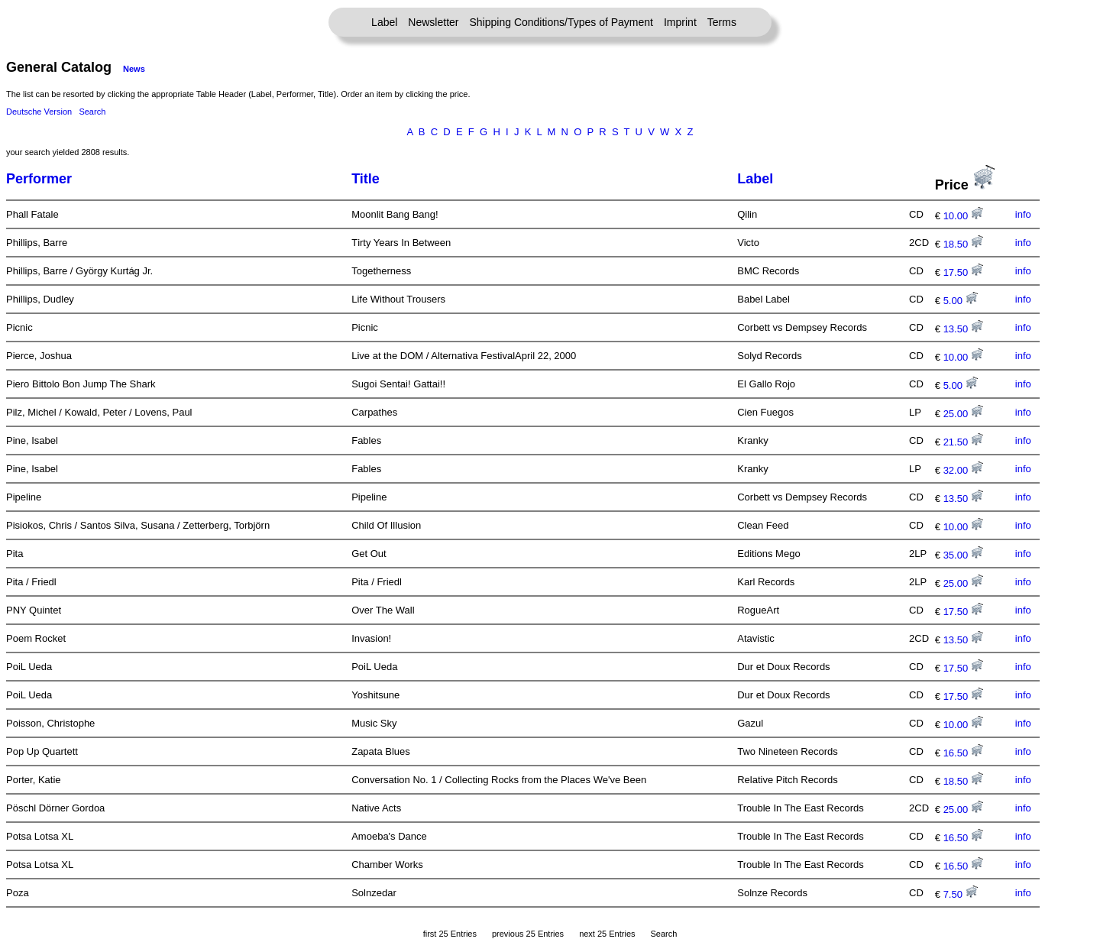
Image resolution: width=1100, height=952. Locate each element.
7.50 (960, 894)
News (134, 68)
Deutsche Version (39, 111)
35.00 (963, 555)
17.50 (963, 272)
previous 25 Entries (528, 933)
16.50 (963, 753)
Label (384, 22)
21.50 (963, 442)
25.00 (963, 413)
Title (365, 178)
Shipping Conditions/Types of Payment (561, 22)
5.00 (960, 300)
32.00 (963, 470)
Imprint (680, 22)
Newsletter (433, 22)
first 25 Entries (450, 933)
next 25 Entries (607, 933)
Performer (39, 178)
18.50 (963, 244)
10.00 (963, 216)
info (1023, 214)
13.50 (963, 329)
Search (92, 111)
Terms (721, 22)
